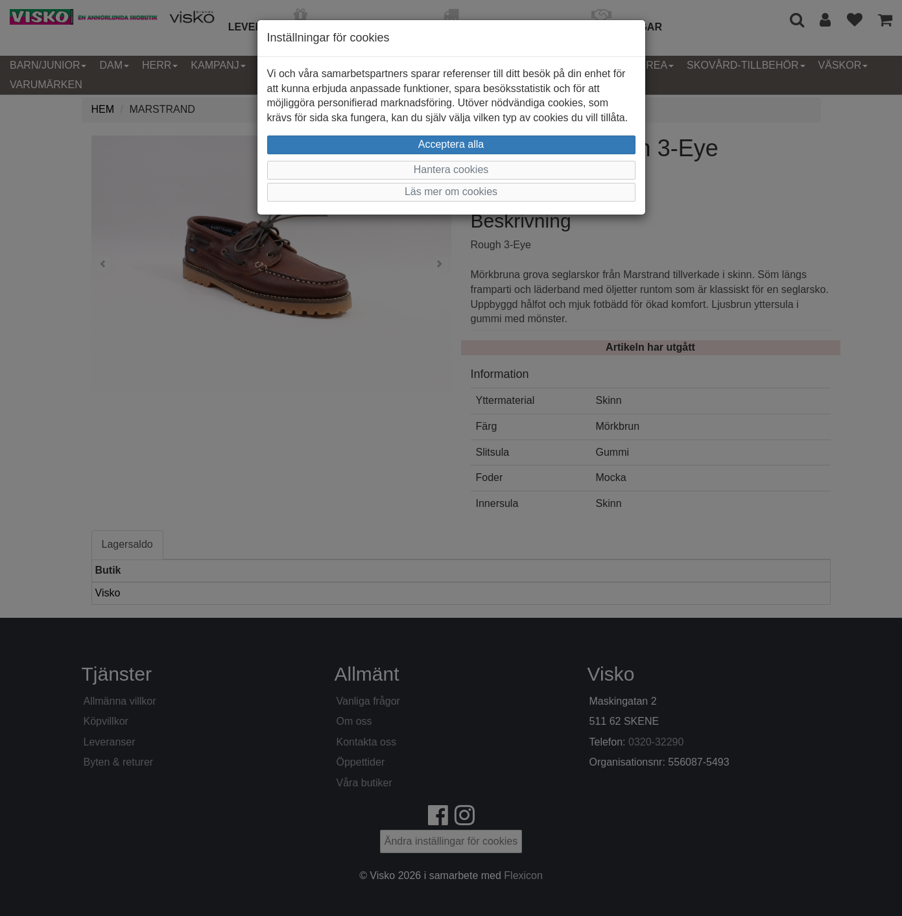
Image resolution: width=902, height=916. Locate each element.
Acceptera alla (451, 144)
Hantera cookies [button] (451, 169)
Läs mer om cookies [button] (451, 191)
